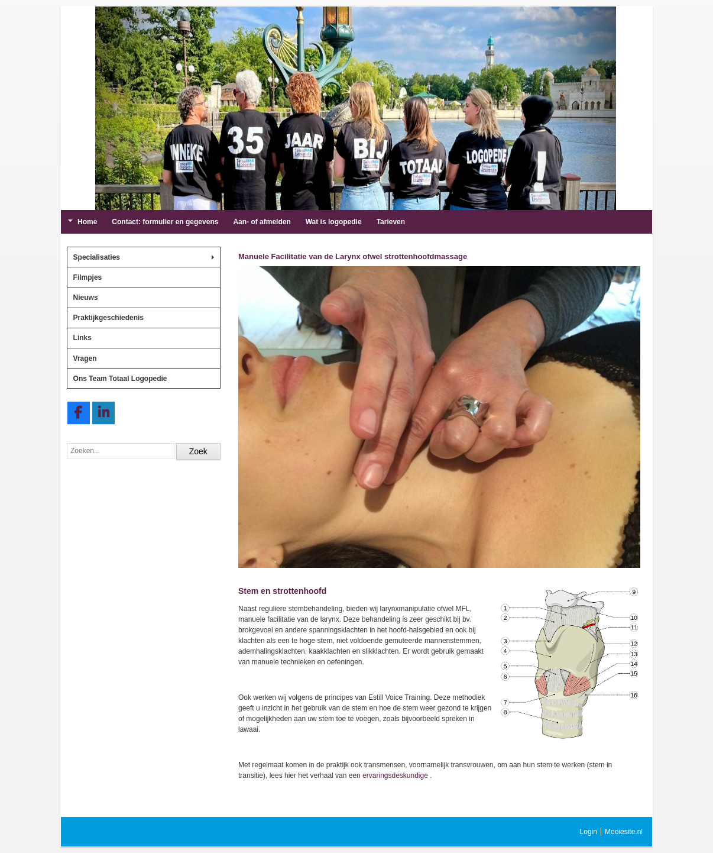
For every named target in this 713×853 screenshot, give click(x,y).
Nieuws (85, 297)
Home (82, 222)
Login (588, 832)
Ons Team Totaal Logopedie (120, 378)
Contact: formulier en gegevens (165, 222)
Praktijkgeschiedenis (108, 318)
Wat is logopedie (334, 222)
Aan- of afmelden (261, 222)
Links (82, 338)
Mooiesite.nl (624, 832)
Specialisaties (143, 257)
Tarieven (391, 222)
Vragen (85, 358)
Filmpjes (87, 277)
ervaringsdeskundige (395, 775)
